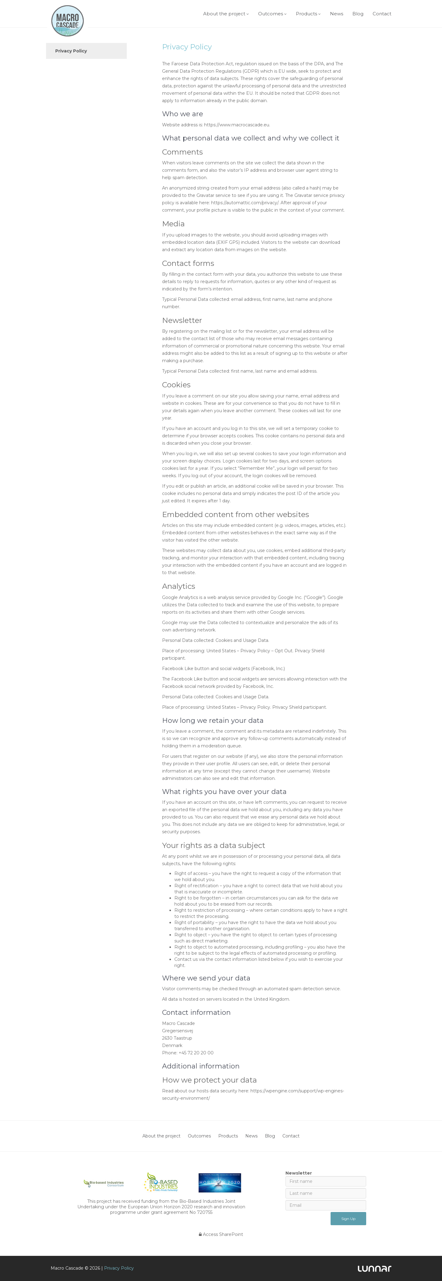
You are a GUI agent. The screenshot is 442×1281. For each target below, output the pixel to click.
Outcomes (270, 14)
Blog (357, 14)
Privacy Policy (71, 51)
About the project (224, 14)
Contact (382, 14)
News (336, 14)
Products (306, 14)
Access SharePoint (221, 1234)
